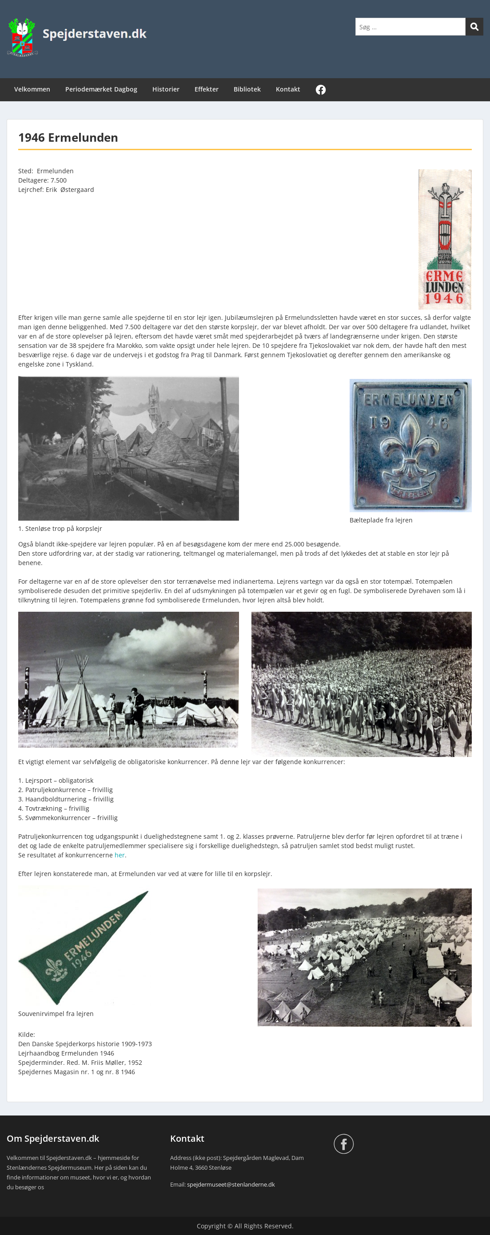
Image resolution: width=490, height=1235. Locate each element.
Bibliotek (247, 89)
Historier (165, 89)
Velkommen (32, 89)
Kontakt (288, 89)
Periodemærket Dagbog (101, 89)
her (120, 855)
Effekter (207, 89)
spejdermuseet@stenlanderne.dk (231, 1184)
